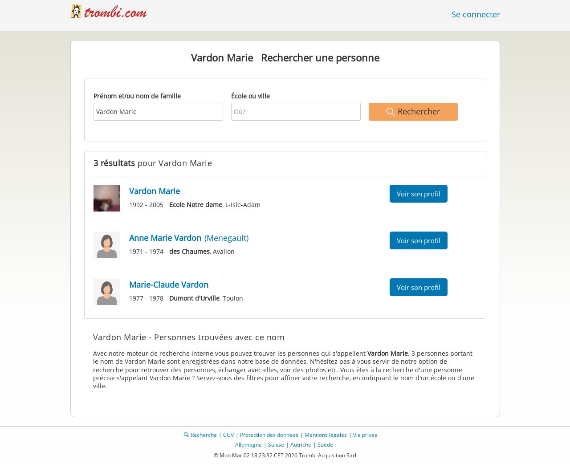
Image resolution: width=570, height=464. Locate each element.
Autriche (300, 444)
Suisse (276, 444)
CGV (228, 435)
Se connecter (476, 14)
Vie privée (365, 435)
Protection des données (269, 435)
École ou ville (250, 96)
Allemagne (248, 444)
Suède (325, 444)
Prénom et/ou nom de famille (137, 96)
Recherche (204, 435)
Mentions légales (326, 435)
